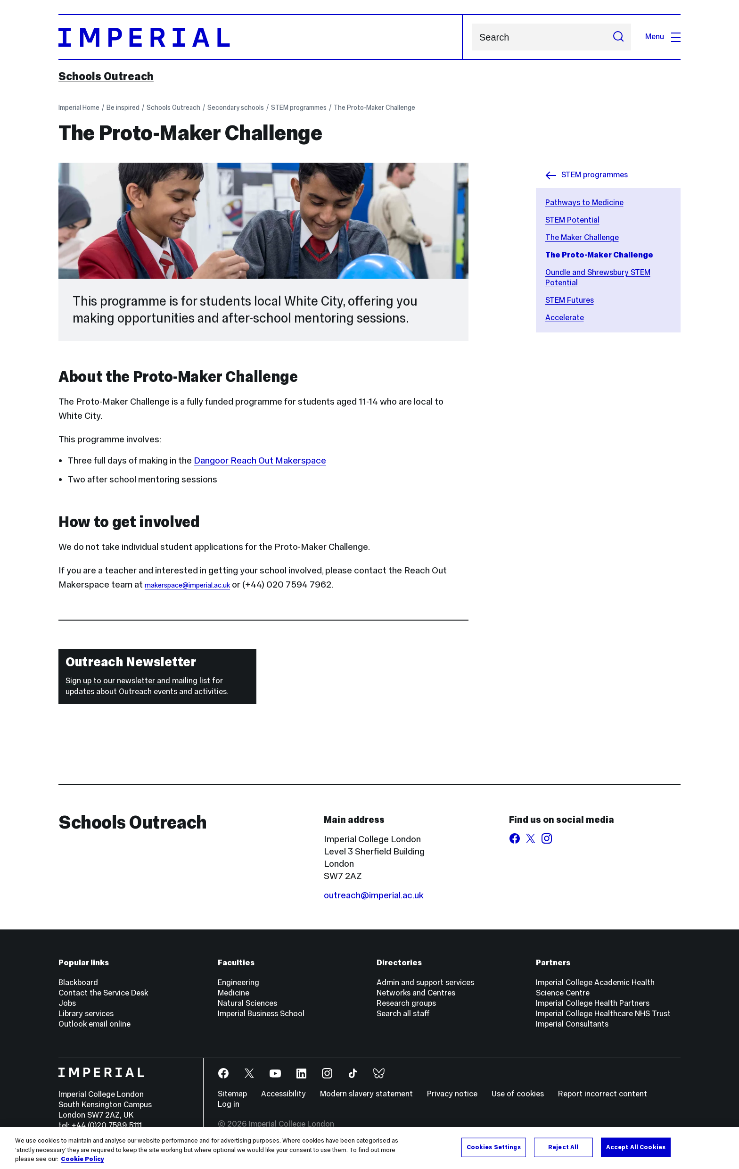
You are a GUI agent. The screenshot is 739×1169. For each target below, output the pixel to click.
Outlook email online (94, 1024)
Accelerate (564, 318)
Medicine (233, 993)
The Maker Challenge (582, 237)
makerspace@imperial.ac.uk (187, 585)
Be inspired (123, 107)
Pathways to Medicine (584, 202)
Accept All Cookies (635, 1148)
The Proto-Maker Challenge (374, 107)
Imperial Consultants (572, 1024)
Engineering (238, 982)
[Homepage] (260, 37)
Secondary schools (235, 107)
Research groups (406, 1003)
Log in (228, 1104)
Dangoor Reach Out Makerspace (260, 460)
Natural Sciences (247, 1003)
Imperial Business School (261, 1014)
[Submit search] (618, 37)
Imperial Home (78, 107)
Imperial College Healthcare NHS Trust (603, 1014)
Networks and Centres (416, 993)
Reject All (563, 1148)
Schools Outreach (106, 76)
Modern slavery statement (366, 1094)
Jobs (67, 1003)
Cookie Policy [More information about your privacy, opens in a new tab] (82, 1160)
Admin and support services (425, 982)
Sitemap (232, 1094)
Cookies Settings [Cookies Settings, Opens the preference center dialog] (494, 1148)
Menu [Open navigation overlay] (663, 36)
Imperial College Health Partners (592, 1003)
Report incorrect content (602, 1094)
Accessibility (283, 1094)
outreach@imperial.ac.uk (374, 895)
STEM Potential (572, 220)
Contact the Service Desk (103, 993)
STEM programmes (299, 107)
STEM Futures (569, 300)
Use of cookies (518, 1094)
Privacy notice (452, 1094)
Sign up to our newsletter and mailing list (138, 681)
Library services (86, 1014)
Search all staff (403, 1014)
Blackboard (78, 982)
